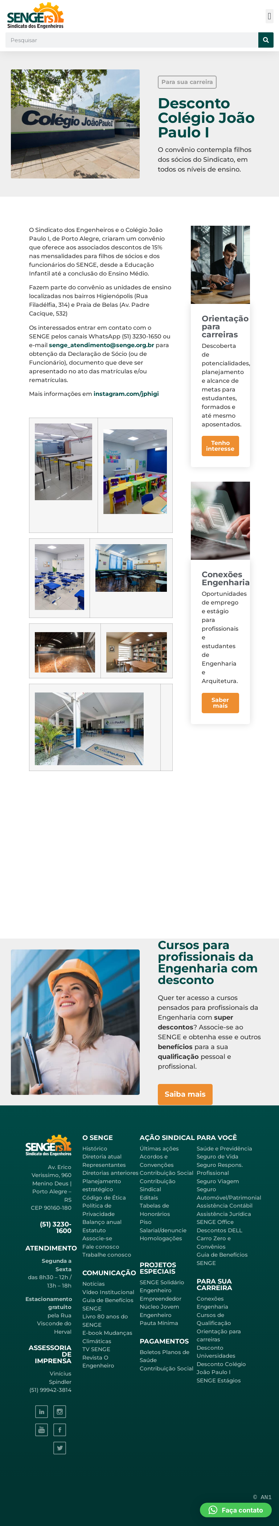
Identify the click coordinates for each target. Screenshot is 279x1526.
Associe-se (97, 1238)
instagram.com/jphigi (126, 393)
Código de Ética (104, 1197)
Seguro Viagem (218, 1181)
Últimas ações (159, 1148)
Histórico (94, 1148)
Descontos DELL (219, 1230)
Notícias (93, 1283)
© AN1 (262, 1497)
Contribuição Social (166, 1172)
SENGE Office (215, 1221)
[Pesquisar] (266, 40)
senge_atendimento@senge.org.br (101, 345)
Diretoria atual (102, 1156)
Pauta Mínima (159, 1323)
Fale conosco (100, 1246)
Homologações (161, 1238)
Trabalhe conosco (106, 1254)
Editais (149, 1197)
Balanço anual (102, 1221)
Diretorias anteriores (110, 1172)
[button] (270, 16)
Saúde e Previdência (224, 1148)
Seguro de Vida (217, 1156)
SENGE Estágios (219, 1380)
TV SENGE (96, 1349)
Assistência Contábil (225, 1205)
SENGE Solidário (162, 1282)
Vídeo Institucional (108, 1292)
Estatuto (94, 1230)
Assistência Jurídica (224, 1213)
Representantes (104, 1164)
